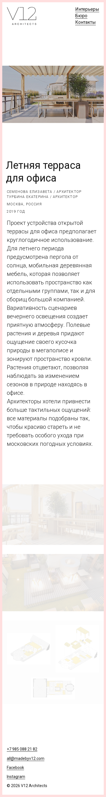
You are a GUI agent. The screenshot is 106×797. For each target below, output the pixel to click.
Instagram (16, 776)
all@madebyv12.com (25, 758)
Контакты (85, 22)
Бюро (81, 15)
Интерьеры (87, 9)
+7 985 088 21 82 (22, 749)
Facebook (15, 767)
